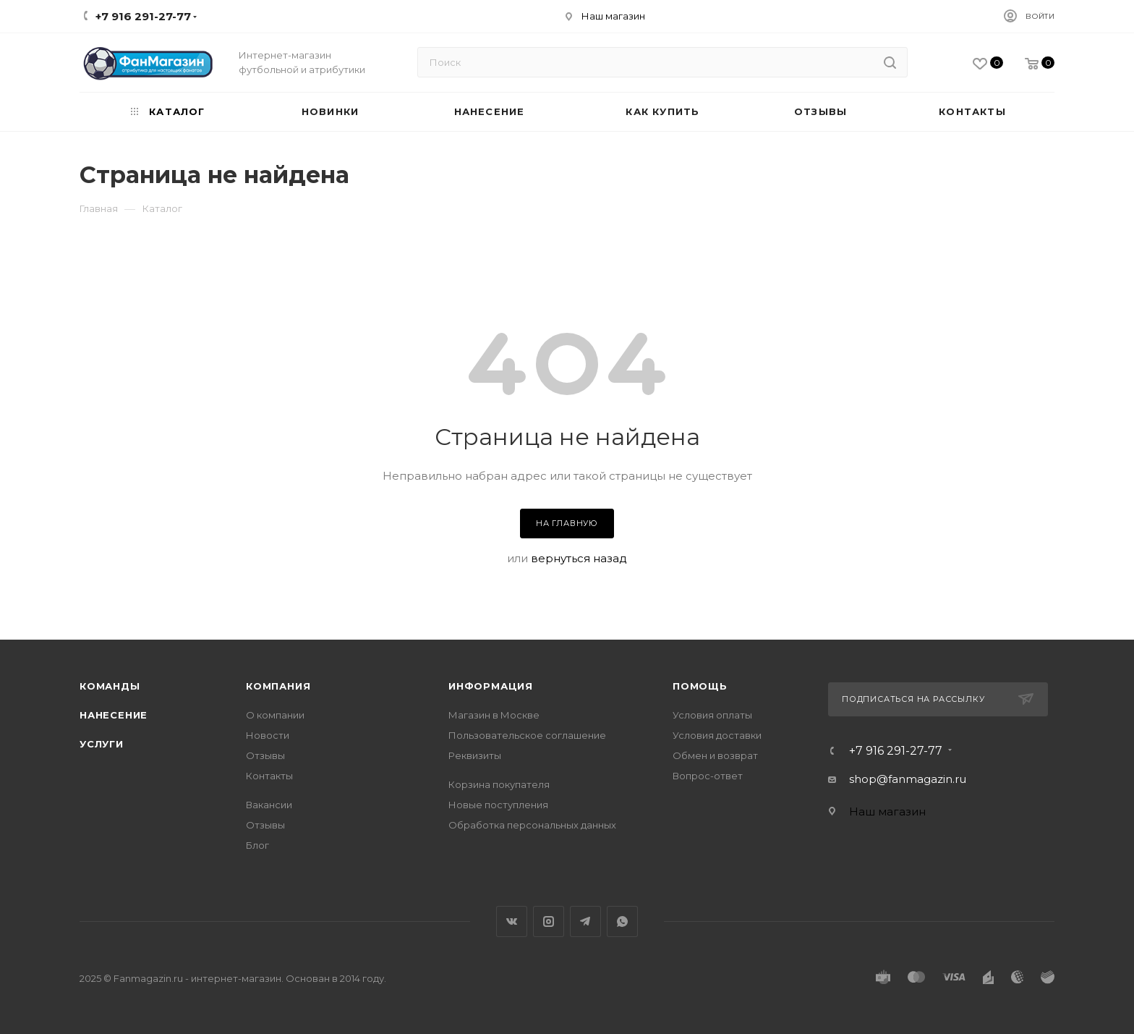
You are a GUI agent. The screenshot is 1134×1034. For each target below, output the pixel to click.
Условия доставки (717, 735)
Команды (110, 686)
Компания (278, 686)
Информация (490, 686)
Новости (267, 735)
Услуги (102, 744)
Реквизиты (474, 755)
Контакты (269, 775)
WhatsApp (622, 921)
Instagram (548, 921)
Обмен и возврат (715, 755)
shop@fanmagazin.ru (907, 779)
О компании (275, 715)
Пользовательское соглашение (527, 735)
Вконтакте (511, 921)
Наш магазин (613, 16)
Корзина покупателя (499, 784)
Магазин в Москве (494, 715)
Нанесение (114, 715)
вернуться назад (579, 558)
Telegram (585, 921)
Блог (257, 845)
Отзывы (265, 755)
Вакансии (269, 804)
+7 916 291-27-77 (895, 751)
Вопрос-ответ (708, 775)
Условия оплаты (712, 715)
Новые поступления (498, 804)
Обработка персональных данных (532, 825)
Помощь (700, 686)
